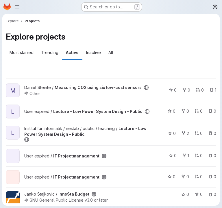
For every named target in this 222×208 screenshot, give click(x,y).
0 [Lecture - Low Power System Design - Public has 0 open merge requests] (199, 111)
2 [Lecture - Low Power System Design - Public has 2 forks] (185, 133)
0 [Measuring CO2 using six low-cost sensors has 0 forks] (186, 90)
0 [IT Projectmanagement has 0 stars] (173, 155)
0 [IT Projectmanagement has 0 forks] (185, 176)
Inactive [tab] (93, 52)
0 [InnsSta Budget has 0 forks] (199, 194)
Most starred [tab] (22, 52)
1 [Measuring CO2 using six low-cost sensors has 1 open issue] (213, 90)
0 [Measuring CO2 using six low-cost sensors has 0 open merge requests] (200, 90)
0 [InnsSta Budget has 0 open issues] (212, 194)
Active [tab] (72, 52)
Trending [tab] (49, 52)
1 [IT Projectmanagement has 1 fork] (185, 155)
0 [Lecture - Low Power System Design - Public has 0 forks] (185, 111)
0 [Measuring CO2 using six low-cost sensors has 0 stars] (173, 90)
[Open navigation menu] (17, 7)
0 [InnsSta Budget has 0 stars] (185, 194)
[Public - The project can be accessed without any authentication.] (146, 87)
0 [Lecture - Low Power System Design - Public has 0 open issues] (212, 111)
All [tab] (110, 52)
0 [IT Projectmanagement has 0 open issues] (212, 155)
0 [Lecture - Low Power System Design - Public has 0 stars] (171, 111)
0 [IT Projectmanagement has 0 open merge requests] (199, 155)
